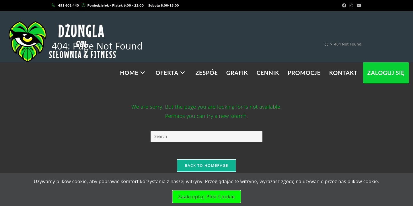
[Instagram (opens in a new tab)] (351, 5)
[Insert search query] (206, 136)
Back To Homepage (206, 165)
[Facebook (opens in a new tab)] (344, 5)
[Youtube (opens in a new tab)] (358, 5)
